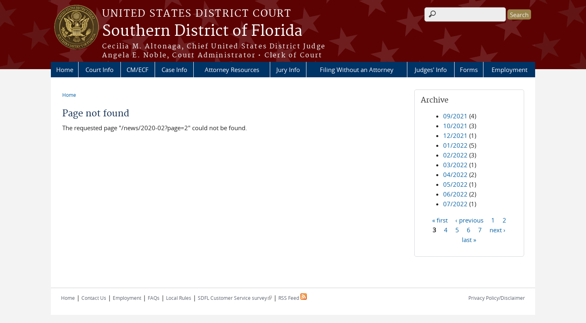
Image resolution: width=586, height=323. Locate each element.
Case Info (174, 69)
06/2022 (455, 194)
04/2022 (455, 174)
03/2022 (455, 165)
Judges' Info (431, 69)
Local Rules (178, 298)
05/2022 (455, 184)
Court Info (99, 69)
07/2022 (455, 204)
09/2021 (455, 116)
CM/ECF (138, 69)
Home (64, 69)
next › (497, 229)
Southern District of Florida (202, 31)
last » (469, 239)
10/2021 (455, 126)
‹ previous (469, 220)
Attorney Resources (232, 69)
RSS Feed (292, 298)
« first (440, 220)
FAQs (154, 298)
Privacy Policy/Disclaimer (496, 298)
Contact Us (93, 298)
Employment (509, 69)
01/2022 (455, 145)
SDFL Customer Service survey (235, 298)
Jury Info (288, 69)
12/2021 (455, 135)
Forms (469, 69)
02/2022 (455, 155)
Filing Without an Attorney (357, 69)
